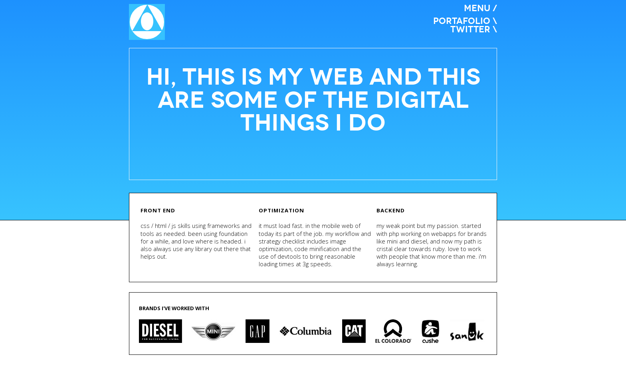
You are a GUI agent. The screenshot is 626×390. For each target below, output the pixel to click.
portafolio (461, 21)
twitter (470, 29)
